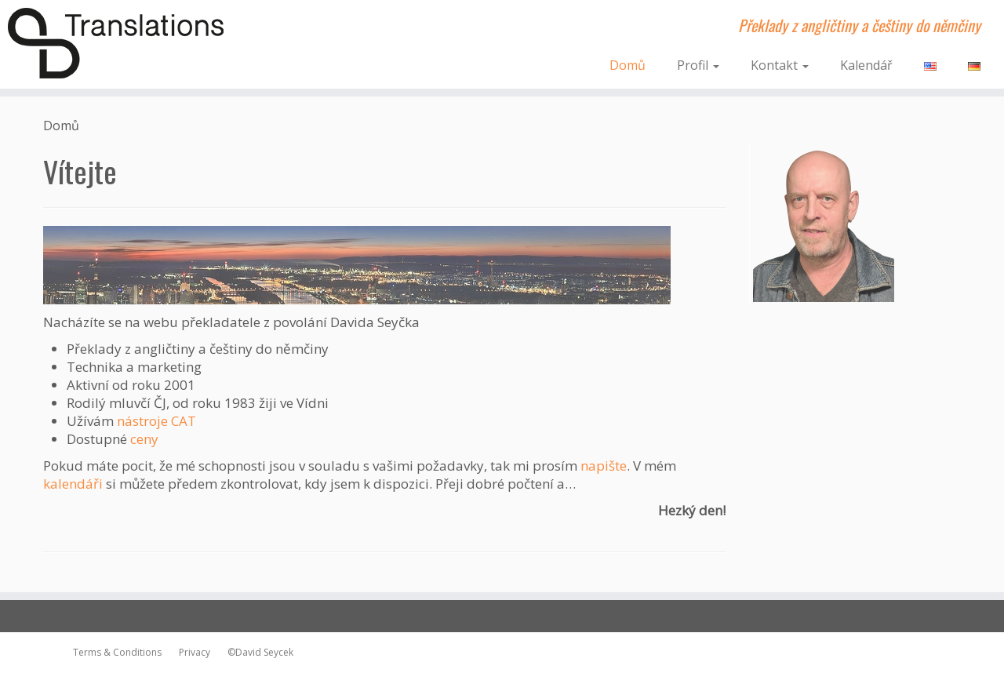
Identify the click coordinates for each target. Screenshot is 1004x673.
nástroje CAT (156, 421)
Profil (698, 65)
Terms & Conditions (117, 652)
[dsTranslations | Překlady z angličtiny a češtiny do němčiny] (115, 43)
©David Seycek (256, 652)
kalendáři (73, 484)
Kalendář (866, 65)
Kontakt (780, 65)
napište (603, 466)
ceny (144, 439)
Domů (627, 65)
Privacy (191, 652)
